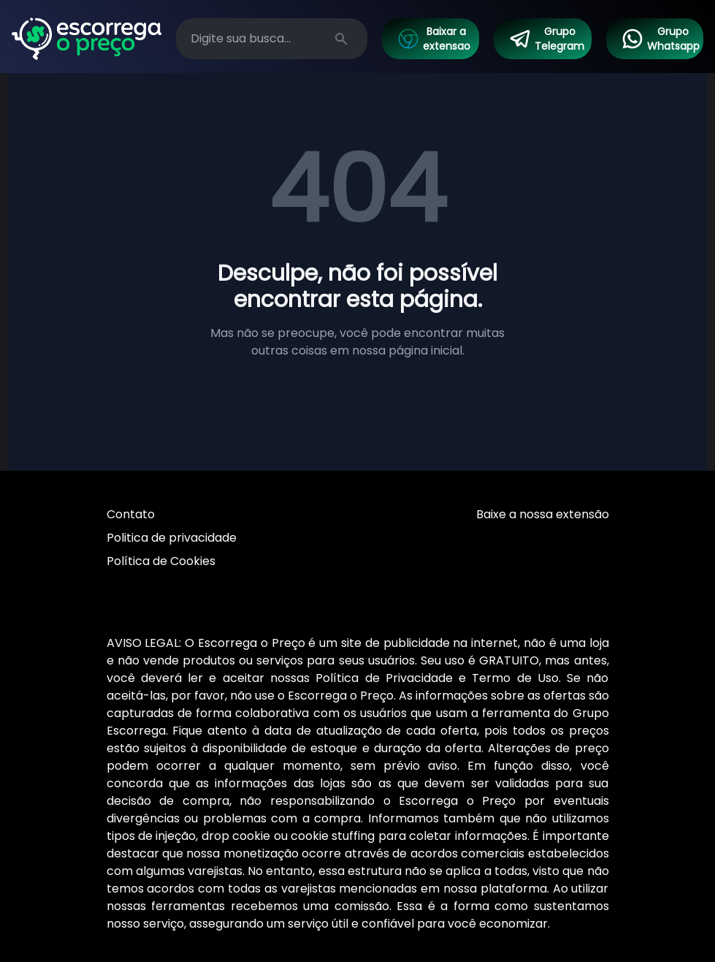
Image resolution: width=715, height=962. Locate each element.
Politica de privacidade (172, 537)
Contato (131, 514)
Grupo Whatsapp (660, 38)
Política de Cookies (161, 561)
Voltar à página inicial (358, 391)
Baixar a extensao (433, 38)
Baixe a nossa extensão (542, 514)
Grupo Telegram (546, 38)
